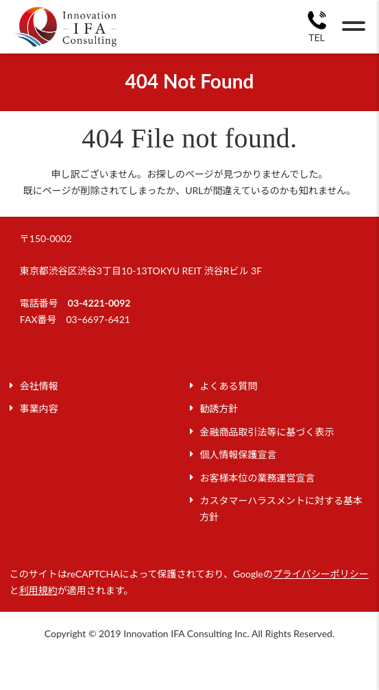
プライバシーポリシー (321, 574)
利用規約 (38, 590)
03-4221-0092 (99, 303)
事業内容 (39, 408)
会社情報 (39, 386)
